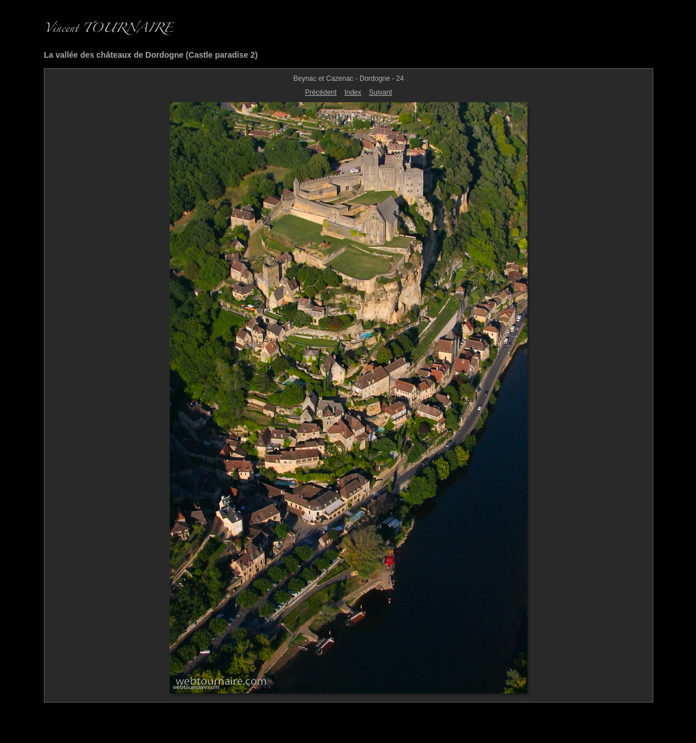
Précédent (321, 92)
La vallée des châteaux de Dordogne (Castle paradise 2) (150, 54)
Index (353, 92)
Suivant (380, 92)
